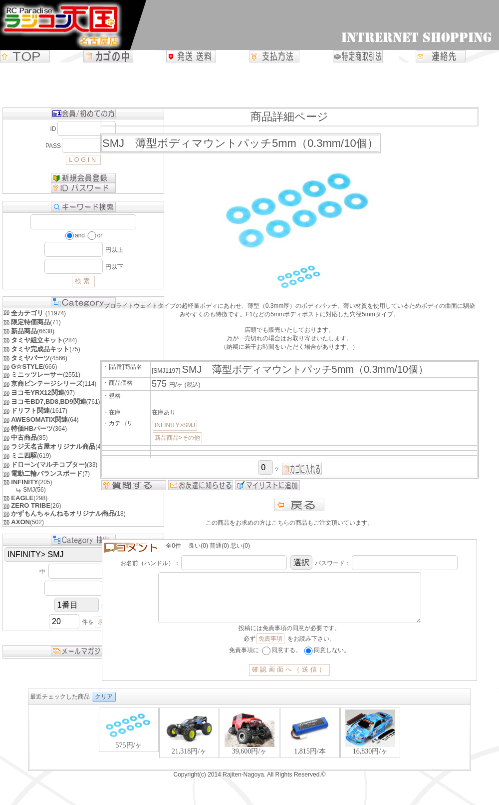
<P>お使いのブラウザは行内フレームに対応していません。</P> (249, 748)
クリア (104, 706)
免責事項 (270, 648)
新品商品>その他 (177, 437)
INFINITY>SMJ (175, 425)
